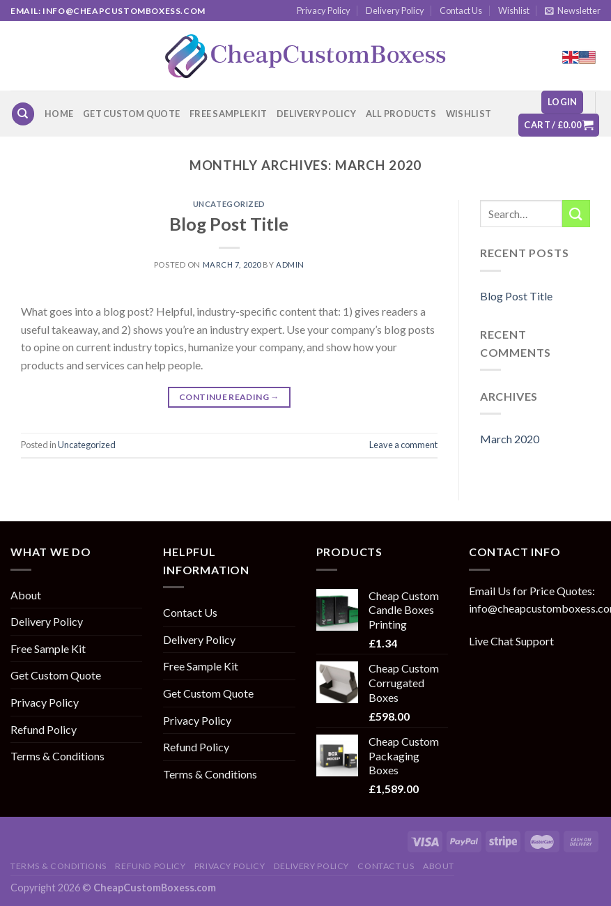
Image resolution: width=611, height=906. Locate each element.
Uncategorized (229, 203)
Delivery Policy (395, 10)
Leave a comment (403, 444)
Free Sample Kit (228, 113)
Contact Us (461, 10)
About (25, 594)
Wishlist (513, 10)
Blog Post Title (228, 223)
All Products (401, 113)
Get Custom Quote (131, 113)
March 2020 (509, 438)
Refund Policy (43, 729)
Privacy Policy (323, 10)
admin (290, 264)
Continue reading (229, 397)
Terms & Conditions (57, 755)
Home (59, 113)
